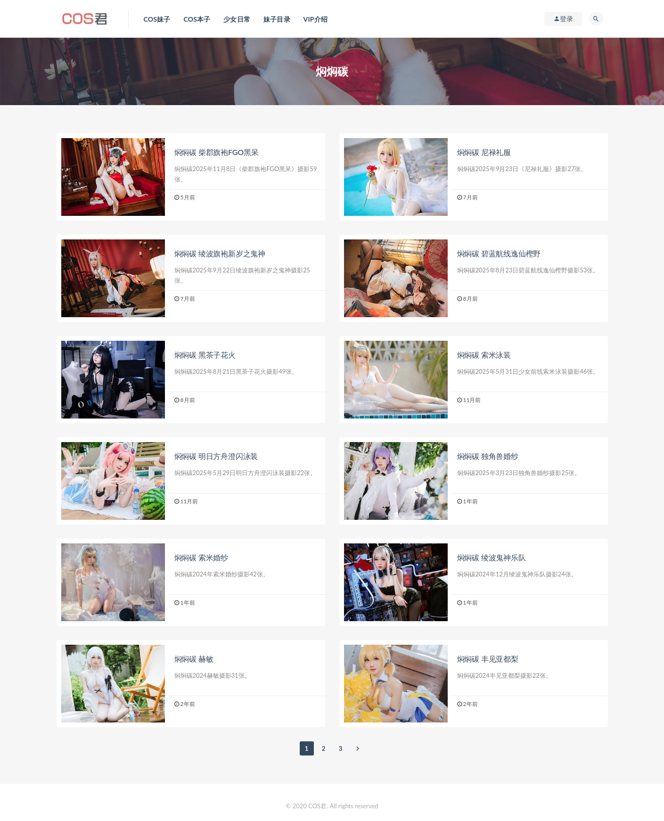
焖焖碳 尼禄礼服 (484, 152)
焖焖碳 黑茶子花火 (205, 354)
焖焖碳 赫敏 (193, 658)
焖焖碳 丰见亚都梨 (487, 658)
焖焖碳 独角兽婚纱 (487, 456)
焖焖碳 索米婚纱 (201, 557)
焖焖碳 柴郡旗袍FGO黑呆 (216, 152)
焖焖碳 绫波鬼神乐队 (491, 557)
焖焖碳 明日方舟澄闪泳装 (216, 456)
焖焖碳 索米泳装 (484, 354)
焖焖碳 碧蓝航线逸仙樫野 (499, 253)
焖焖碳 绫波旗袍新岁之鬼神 (219, 253)
